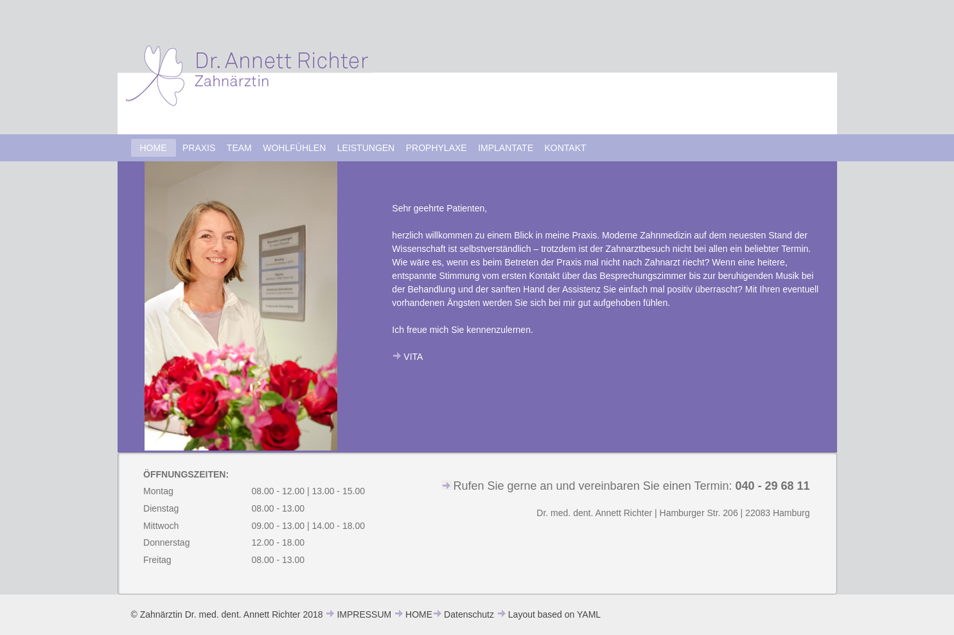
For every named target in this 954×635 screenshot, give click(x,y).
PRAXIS (198, 148)
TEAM (239, 148)
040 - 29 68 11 (772, 485)
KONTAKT (566, 148)
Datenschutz (469, 614)
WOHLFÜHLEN (294, 148)
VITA (413, 357)
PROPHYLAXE (436, 148)
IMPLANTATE (505, 148)
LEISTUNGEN (365, 148)
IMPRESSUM (364, 614)
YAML (589, 614)
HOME (153, 148)
